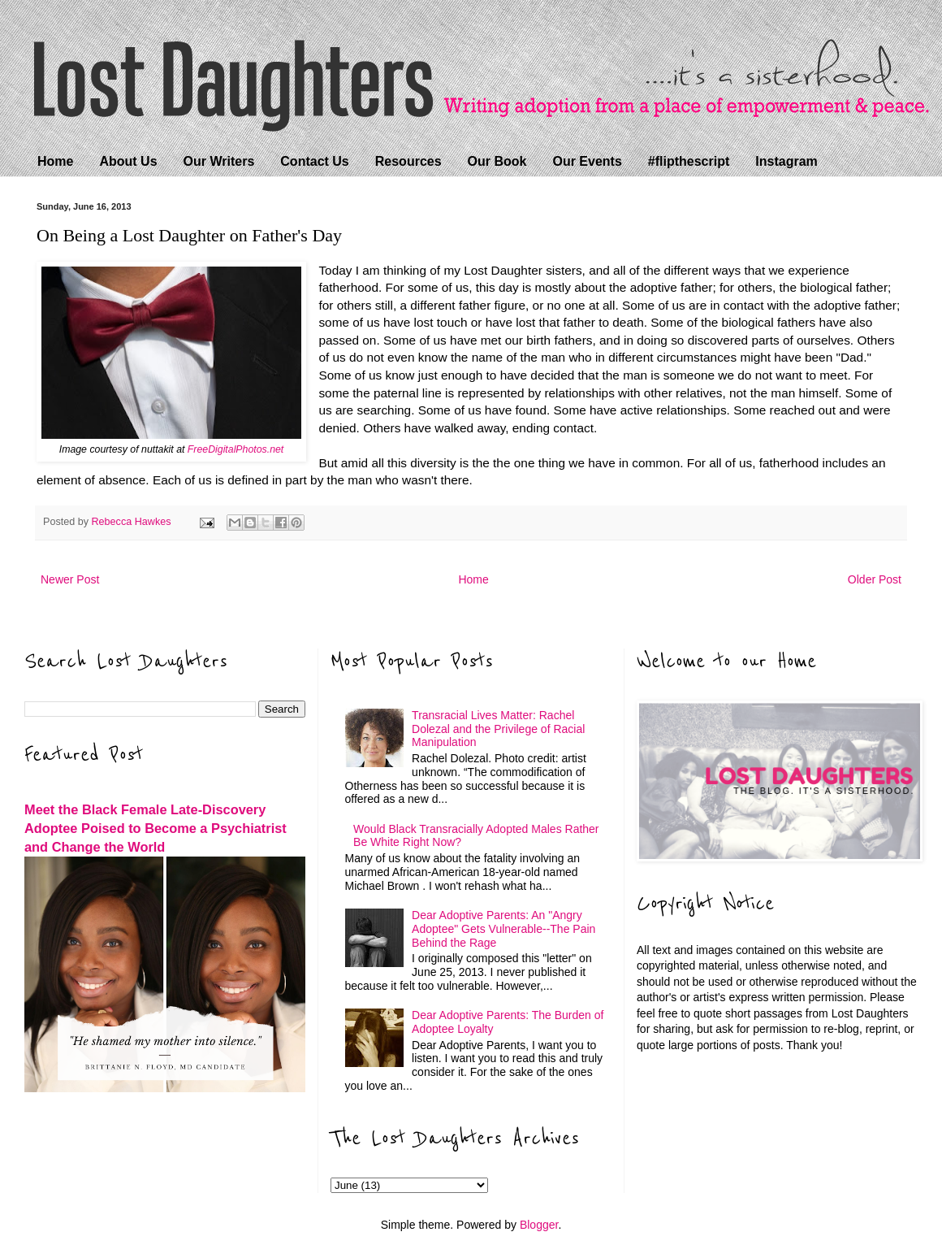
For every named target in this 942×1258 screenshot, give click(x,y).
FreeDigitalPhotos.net (235, 449)
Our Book (497, 161)
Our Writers (219, 161)
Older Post (874, 579)
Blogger (539, 1224)
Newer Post (70, 579)
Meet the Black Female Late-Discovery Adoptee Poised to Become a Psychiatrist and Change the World (155, 828)
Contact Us (314, 161)
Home (55, 161)
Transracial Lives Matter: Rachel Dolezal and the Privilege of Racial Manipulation (498, 729)
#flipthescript (688, 161)
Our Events (586, 161)
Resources (408, 161)
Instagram (786, 161)
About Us (128, 161)
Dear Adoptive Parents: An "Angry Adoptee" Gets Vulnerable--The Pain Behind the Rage (503, 929)
